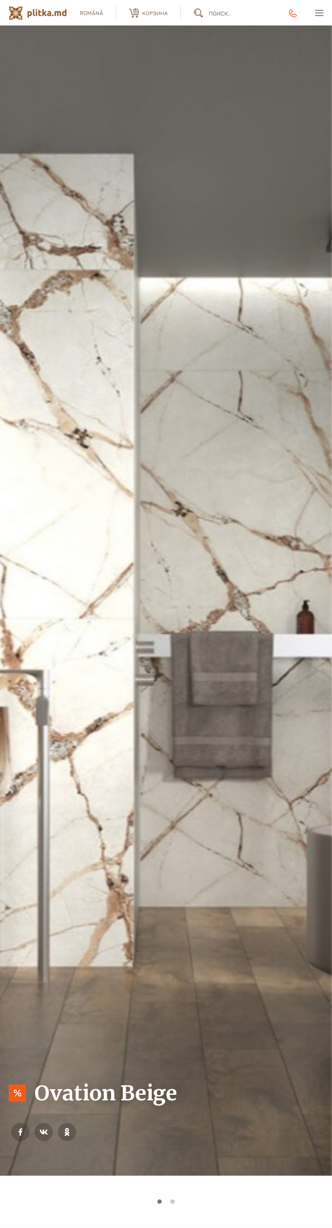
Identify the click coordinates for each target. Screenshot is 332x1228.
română (91, 13)
